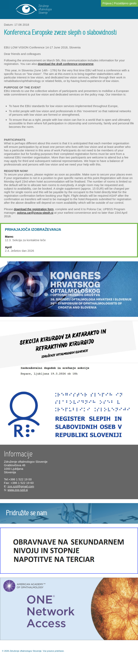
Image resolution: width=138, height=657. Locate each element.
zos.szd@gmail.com (20, 486)
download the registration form (34, 209)
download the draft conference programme (66, 63)
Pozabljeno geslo (125, 3)
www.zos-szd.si (17, 490)
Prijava (107, 3)
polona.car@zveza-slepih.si (35, 212)
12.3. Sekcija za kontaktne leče (25, 240)
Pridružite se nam (26, 513)
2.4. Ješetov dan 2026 (19, 250)
